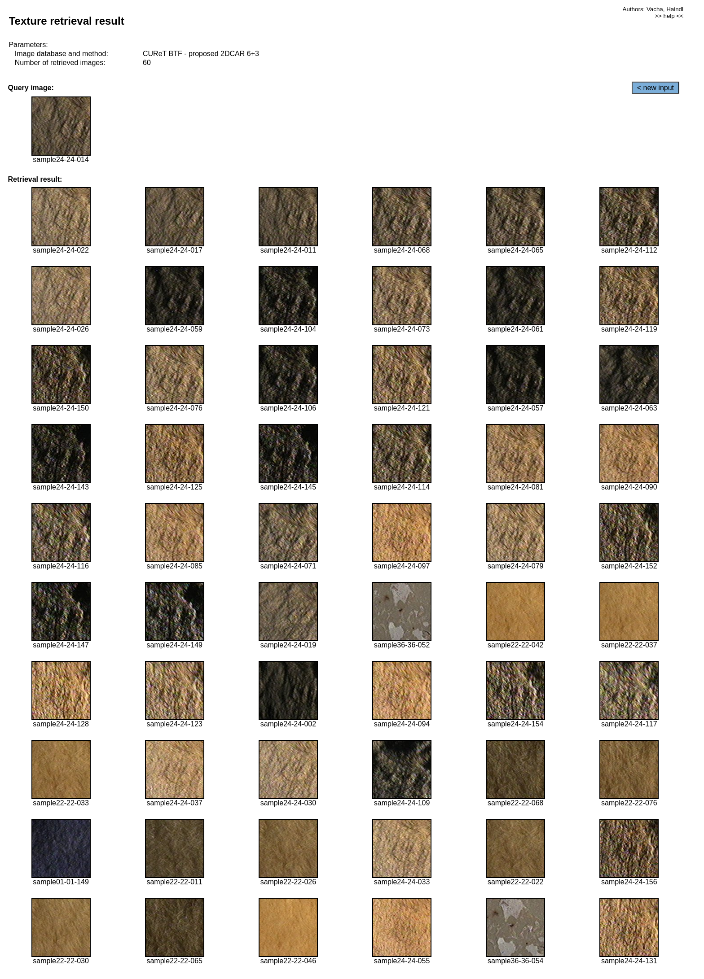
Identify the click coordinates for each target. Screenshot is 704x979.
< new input (655, 88)
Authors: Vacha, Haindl (653, 9)
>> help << (669, 16)
